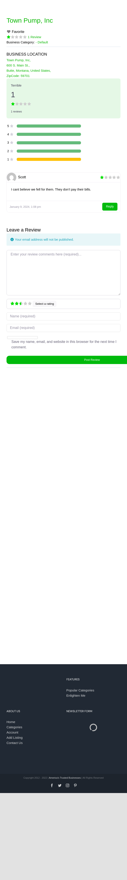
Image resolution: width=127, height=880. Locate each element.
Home (11, 722)
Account (12, 732)
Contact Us (15, 743)
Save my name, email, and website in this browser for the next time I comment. (63, 344)
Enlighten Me (76, 695)
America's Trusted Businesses (65, 777)
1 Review (34, 37)
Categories (14, 727)
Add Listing (15, 737)
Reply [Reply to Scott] (110, 206)
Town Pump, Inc (30, 20)
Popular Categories (80, 690)
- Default (42, 42)
